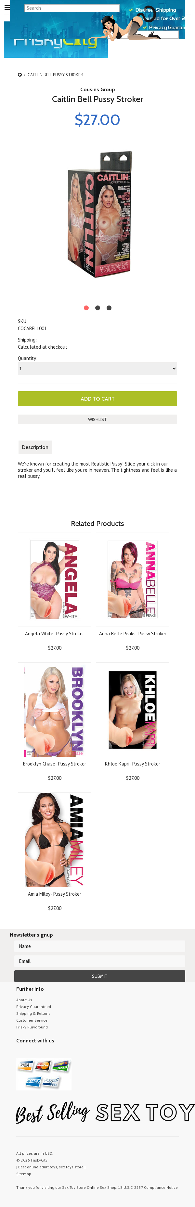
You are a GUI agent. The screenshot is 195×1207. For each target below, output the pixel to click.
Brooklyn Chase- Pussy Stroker (54, 764)
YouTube (32, 1053)
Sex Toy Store (74, 1187)
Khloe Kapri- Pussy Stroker (132, 764)
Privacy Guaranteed (33, 1006)
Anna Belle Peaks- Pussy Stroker (132, 633)
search (176, 26)
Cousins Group (97, 89)
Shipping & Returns (33, 1013)
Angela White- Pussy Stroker (54, 633)
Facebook (54, 1053)
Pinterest (43, 1053)
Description (35, 447)
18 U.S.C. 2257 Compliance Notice (148, 1187)
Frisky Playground (32, 1027)
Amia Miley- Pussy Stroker (54, 894)
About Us (24, 999)
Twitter (20, 1053)
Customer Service (31, 1020)
